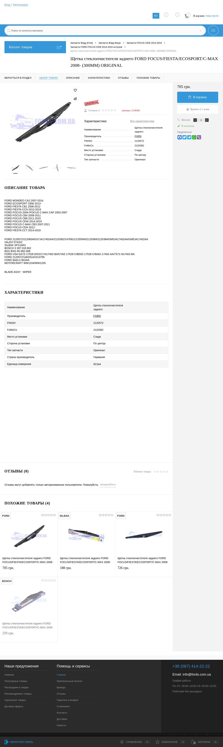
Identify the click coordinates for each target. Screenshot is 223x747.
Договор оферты (13, 698)
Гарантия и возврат (67, 692)
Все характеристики (142, 121)
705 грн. (28, 564)
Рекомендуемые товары (18, 686)
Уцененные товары (15, 692)
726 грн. (144, 564)
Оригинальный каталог (69, 673)
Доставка (62, 711)
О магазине (63, 698)
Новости (61, 717)
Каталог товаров (35, 47)
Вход (7, 4)
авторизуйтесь (108, 476)
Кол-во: (186, 119)
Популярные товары (15, 673)
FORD (138, 136)
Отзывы (61, 686)
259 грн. (28, 629)
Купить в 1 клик (197, 109)
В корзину (198, 97)
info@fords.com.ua (197, 667)
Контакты (62, 704)
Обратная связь (18, 741)
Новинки (9, 667)
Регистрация (21, 4)
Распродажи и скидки (16, 679)
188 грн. (86, 564)
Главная (61, 667)
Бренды (61, 679)
